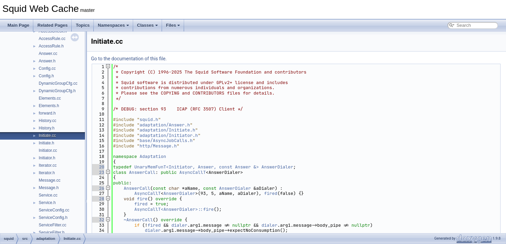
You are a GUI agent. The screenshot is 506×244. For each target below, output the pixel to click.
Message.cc (49, 180)
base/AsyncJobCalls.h (166, 140)
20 (97, 167)
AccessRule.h (51, 46)
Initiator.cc (48, 150)
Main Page (18, 25)
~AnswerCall (138, 220)
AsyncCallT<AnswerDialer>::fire (174, 209)
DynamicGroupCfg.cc (58, 83)
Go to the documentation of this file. (129, 58)
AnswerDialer (277, 167)
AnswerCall (142, 172)
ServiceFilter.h (52, 232)
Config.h (46, 76)
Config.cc (47, 68)
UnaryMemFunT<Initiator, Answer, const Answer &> (196, 167)
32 (97, 220)
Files (173, 25)
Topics (83, 25)
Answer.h (47, 61)
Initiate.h (46, 143)
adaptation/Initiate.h (167, 130)
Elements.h (49, 105)
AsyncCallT (192, 172)
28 (97, 199)
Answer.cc (48, 53)
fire (142, 199)
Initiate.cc (47, 135)
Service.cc (48, 195)
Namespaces (113, 25)
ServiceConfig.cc (54, 210)
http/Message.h (158, 146)
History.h (46, 128)
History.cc (47, 120)
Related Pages (52, 25)
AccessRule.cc (52, 38)
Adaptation (153, 156)
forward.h (47, 113)
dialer (179, 225)
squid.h (149, 119)
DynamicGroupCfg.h (57, 90)
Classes (147, 25)
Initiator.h (47, 158)
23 (97, 172)
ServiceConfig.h (53, 217)
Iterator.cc (48, 165)
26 (97, 188)
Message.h (49, 187)
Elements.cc (50, 98)
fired (270, 193)
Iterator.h (47, 172)
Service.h (47, 202)
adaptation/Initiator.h (169, 135)
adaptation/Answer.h (165, 125)
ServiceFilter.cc (52, 225)
